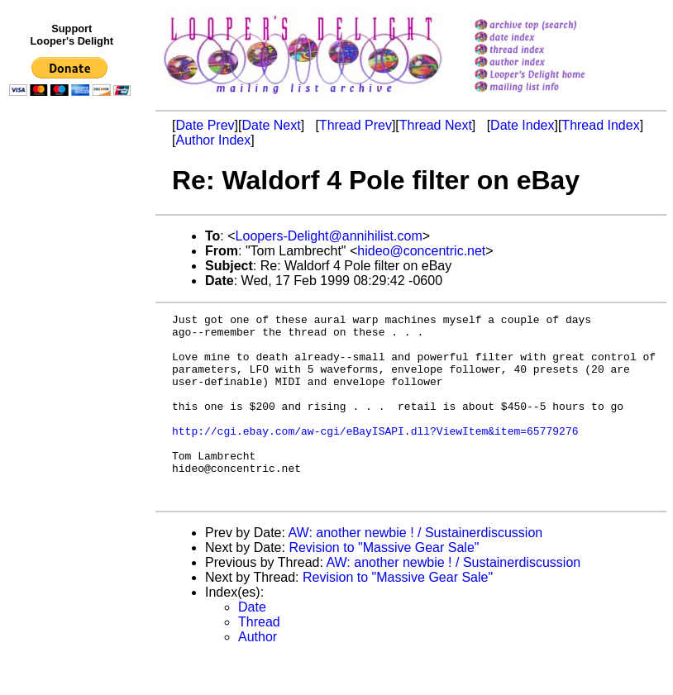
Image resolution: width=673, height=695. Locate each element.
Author (257, 674)
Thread (259, 659)
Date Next (270, 125)
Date (252, 644)
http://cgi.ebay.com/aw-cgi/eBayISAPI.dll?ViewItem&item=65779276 (375, 455)
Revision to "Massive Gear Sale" (384, 585)
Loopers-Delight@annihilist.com (329, 236)
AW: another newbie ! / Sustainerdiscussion (416, 570)
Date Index (522, 125)
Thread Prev (355, 125)
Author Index (213, 140)
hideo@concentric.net (421, 251)
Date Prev (204, 125)
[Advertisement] (73, 444)
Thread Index (600, 125)
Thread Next (435, 125)
